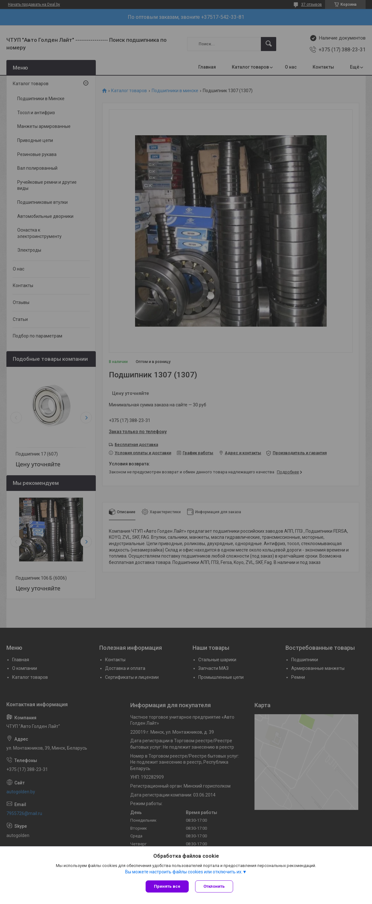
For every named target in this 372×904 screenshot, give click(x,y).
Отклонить (214, 886)
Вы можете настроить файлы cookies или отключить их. (183, 871)
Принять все (167, 886)
